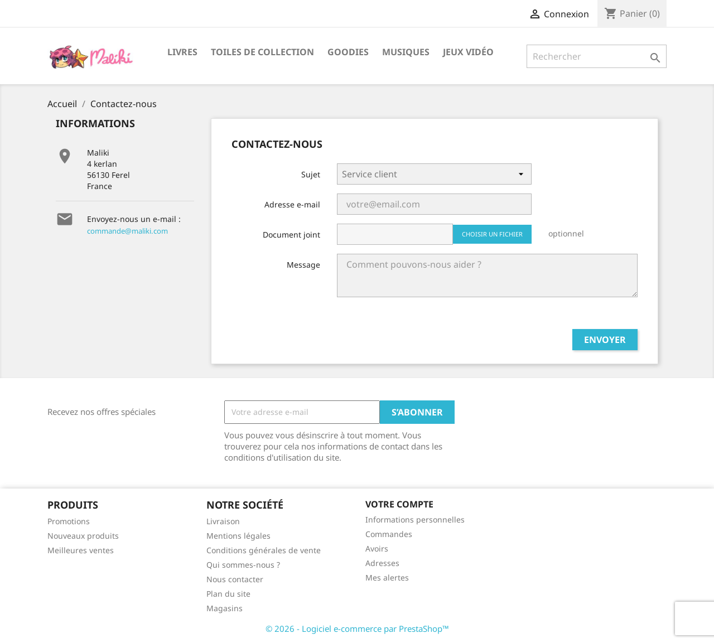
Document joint (291, 234)
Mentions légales (238, 535)
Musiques (406, 52)
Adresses (382, 563)
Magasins (224, 608)
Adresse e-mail (292, 204)
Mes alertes (387, 577)
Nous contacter (234, 579)
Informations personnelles (415, 519)
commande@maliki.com (127, 231)
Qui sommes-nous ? (243, 564)
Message (303, 264)
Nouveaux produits (83, 535)
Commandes (388, 534)
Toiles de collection (262, 52)
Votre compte (399, 504)
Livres (182, 52)
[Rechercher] (597, 56)
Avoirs (376, 548)
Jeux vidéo (468, 52)
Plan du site (228, 593)
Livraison (223, 521)
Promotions (68, 521)
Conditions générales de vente (263, 550)
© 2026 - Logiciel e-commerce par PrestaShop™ (357, 628)
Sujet (310, 174)
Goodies (348, 52)
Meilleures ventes (80, 550)
